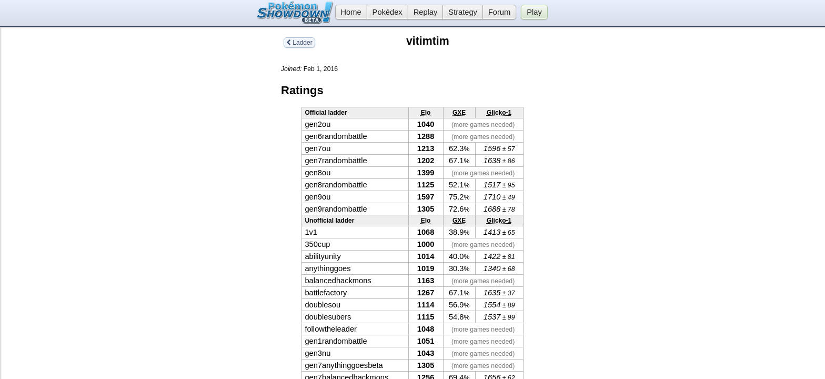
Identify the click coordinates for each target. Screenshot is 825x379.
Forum (499, 12)
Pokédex (388, 12)
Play (534, 12)
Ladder (299, 42)
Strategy (462, 12)
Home (348, 12)
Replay (426, 12)
